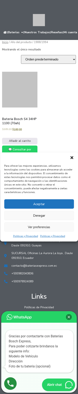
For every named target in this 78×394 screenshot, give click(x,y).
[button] (72, 158)
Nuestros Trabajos (37, 32)
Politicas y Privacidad (25, 236)
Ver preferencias (39, 227)
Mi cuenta (70, 32)
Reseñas (56, 32)
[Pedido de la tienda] (48, 59)
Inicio (5, 42)
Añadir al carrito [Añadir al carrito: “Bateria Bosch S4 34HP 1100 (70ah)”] (20, 141)
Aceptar (39, 204)
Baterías (15, 32)
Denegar (39, 215)
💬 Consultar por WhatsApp (19, 151)
